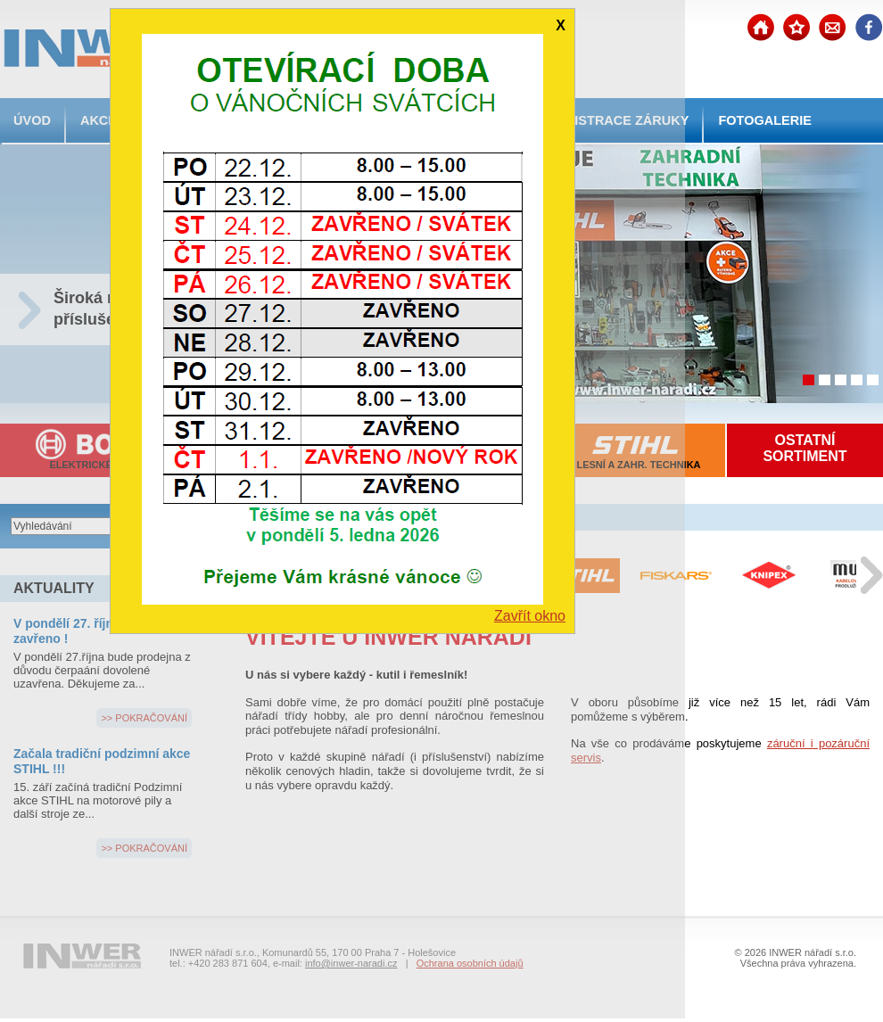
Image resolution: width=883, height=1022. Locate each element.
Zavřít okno (529, 615)
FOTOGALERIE (764, 120)
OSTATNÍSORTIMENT (804, 448)
